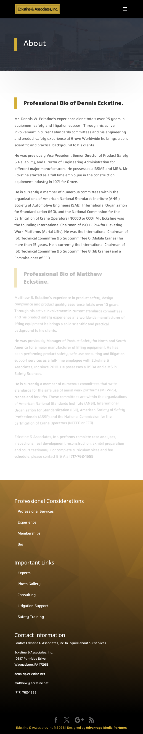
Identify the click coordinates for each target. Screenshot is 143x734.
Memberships (29, 533)
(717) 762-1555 (25, 692)
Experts (24, 573)
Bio (20, 544)
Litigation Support (33, 606)
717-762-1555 (81, 456)
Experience (27, 522)
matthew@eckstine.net (31, 683)
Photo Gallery (29, 584)
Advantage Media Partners (106, 727)
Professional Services (36, 511)
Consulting (27, 595)
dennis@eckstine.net (29, 673)
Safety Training (31, 617)
